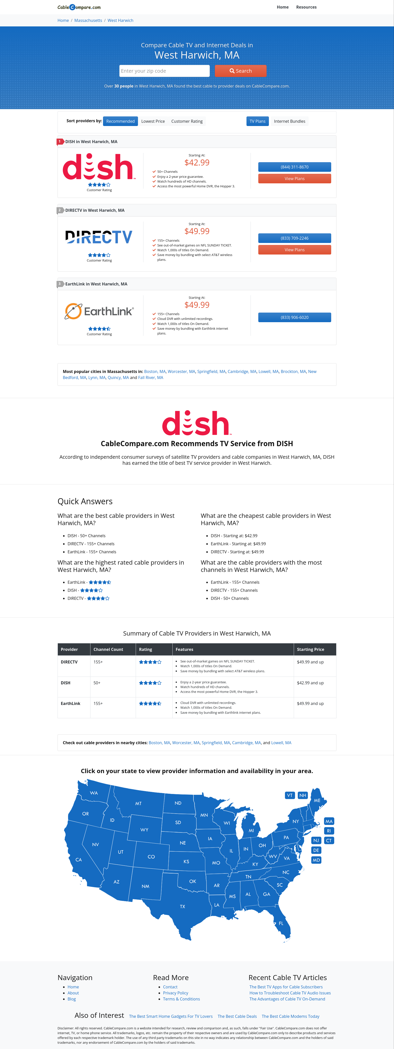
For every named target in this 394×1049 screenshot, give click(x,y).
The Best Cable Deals (237, 1016)
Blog (72, 999)
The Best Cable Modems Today (290, 1016)
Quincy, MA (118, 377)
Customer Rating (187, 121)
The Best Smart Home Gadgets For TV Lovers (171, 1016)
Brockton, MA (293, 371)
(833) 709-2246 (295, 238)
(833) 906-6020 (295, 317)
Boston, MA (155, 371)
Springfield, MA (211, 371)
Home (283, 7)
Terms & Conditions (181, 999)
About (73, 993)
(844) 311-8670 (295, 167)
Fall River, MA (150, 377)
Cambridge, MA (242, 371)
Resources (306, 7)
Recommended (120, 121)
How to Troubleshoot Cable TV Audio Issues (290, 993)
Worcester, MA (181, 371)
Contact (170, 987)
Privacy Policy (175, 993)
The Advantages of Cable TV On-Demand (287, 999)
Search (241, 70)
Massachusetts (88, 20)
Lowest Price (153, 121)
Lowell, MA (269, 371)
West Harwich (120, 20)
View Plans (295, 178)
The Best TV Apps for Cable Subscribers (286, 987)
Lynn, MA (97, 377)
